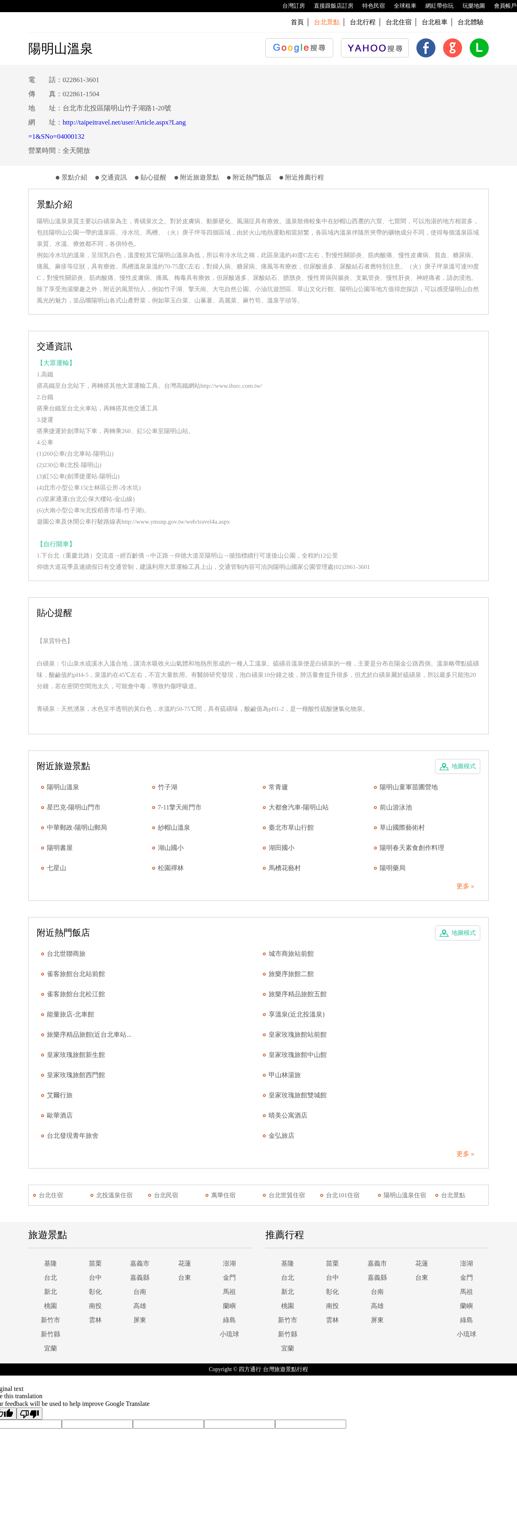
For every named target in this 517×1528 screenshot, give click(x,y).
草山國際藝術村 (402, 827)
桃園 (50, 1305)
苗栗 (95, 1263)
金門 (229, 1277)
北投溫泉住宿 (114, 1195)
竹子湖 (167, 787)
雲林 (95, 1320)
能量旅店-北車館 (70, 1014)
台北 (50, 1277)
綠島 (229, 1320)
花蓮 (184, 1263)
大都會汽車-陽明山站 (299, 807)
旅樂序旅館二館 (291, 973)
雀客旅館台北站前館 (76, 973)
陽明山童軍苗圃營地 (409, 787)
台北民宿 (166, 1195)
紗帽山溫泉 (174, 827)
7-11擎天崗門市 (180, 807)
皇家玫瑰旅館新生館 (76, 1054)
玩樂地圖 (469, 6)
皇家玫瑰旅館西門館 (76, 1075)
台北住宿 (399, 22)
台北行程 (363, 22)
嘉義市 (139, 1263)
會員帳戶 (501, 6)
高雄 (139, 1305)
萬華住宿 (223, 1195)
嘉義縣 (139, 1277)
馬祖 (229, 1291)
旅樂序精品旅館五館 (298, 994)
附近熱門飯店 (252, 177)
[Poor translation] (29, 1414)
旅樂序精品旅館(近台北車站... (89, 1034)
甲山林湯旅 (285, 1075)
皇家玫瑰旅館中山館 (298, 1054)
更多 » (465, 886)
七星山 (56, 867)
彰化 (95, 1291)
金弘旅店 (281, 1135)
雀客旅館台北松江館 (76, 994)
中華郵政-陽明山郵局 (77, 827)
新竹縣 (50, 1334)
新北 (50, 1291)
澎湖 (229, 1263)
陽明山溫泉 (63, 787)
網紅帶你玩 (435, 6)
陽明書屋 (60, 847)
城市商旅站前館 (291, 953)
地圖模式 (464, 766)
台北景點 (453, 1195)
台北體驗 (470, 22)
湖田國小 (281, 847)
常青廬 (278, 787)
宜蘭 (50, 1348)
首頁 (297, 22)
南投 (95, 1305)
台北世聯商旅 (66, 953)
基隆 (50, 1263)
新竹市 (50, 1320)
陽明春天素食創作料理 (412, 847)
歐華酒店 (60, 1115)
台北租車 (435, 22)
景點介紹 (74, 177)
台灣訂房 (289, 6)
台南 (139, 1291)
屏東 (139, 1320)
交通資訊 (114, 177)
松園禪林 (171, 867)
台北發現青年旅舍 (73, 1135)
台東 (184, 1277)
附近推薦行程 (304, 177)
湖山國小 (171, 847)
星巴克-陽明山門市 (74, 807)
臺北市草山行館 (291, 827)
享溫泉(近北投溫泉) (297, 1014)
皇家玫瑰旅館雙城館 (298, 1095)
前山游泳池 (396, 807)
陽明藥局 (393, 867)
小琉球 (229, 1334)
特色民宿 (369, 6)
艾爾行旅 (60, 1095)
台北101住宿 (342, 1195)
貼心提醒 (153, 177)
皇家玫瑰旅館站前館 (298, 1034)
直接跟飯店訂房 (329, 6)
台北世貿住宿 (287, 1195)
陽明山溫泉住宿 (405, 1195)
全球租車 (401, 6)
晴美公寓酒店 (288, 1115)
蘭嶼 (229, 1305)
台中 (95, 1277)
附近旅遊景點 (199, 177)
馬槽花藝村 (285, 867)
